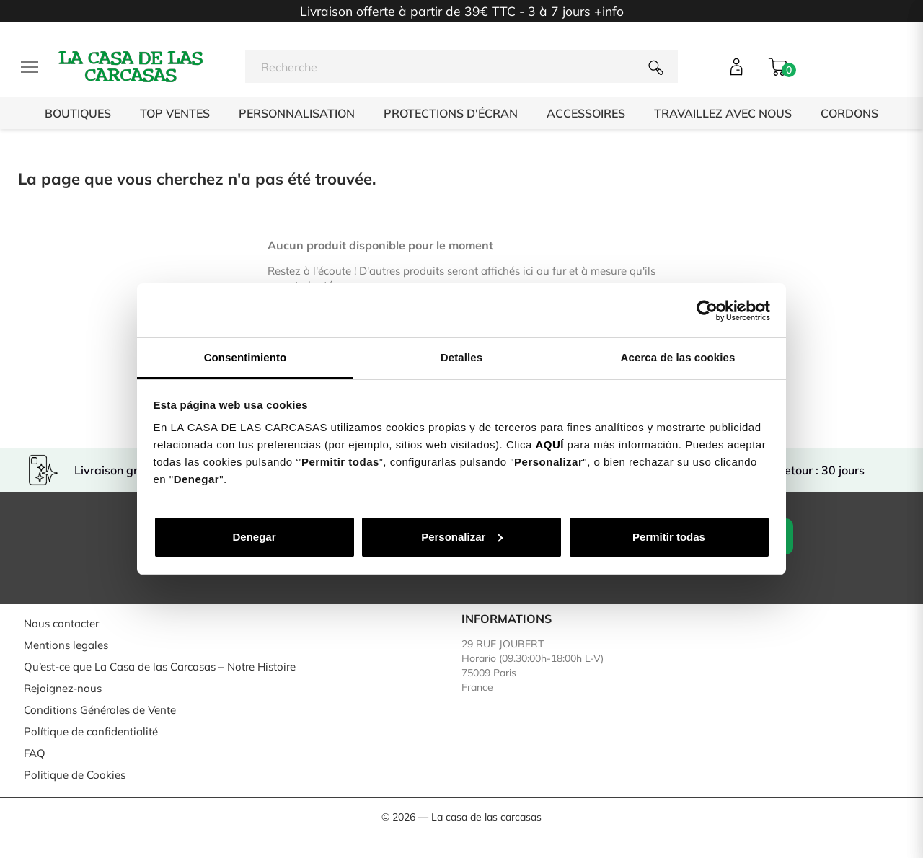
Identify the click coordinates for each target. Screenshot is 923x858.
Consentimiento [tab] (245, 357)
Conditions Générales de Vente (100, 710)
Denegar (253, 537)
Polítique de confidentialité (91, 731)
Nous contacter (61, 623)
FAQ (34, 753)
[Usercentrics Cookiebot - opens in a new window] (707, 311)
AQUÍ (549, 444)
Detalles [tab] (461, 357)
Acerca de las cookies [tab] (678, 357)
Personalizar (462, 537)
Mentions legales (66, 645)
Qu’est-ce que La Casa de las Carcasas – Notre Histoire (160, 666)
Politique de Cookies (74, 775)
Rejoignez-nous (63, 688)
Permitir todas (668, 537)
